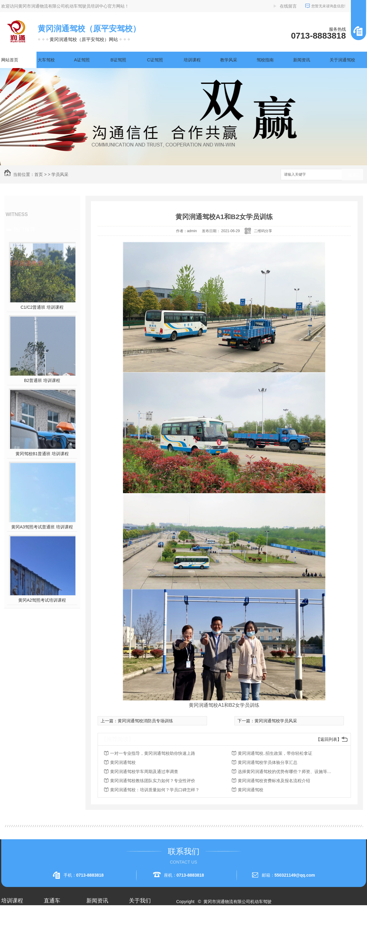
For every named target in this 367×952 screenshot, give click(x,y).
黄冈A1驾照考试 (59, 924)
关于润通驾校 (342, 59)
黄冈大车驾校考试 (61, 935)
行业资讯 (94, 924)
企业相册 (137, 924)
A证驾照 (82, 59)
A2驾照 (8, 935)
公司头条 (94, 913)
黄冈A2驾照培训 (59, 913)
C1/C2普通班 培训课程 (42, 307)
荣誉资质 (137, 935)
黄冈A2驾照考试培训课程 (42, 600)
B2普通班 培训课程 (42, 380)
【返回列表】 (328, 739)
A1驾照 (8, 924)
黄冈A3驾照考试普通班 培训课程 (42, 526)
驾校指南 (265, 59)
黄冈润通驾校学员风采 (275, 720)
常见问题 (94, 935)
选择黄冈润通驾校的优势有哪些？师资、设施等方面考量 (286, 771)
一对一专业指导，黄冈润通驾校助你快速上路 (152, 753)
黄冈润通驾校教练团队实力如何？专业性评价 (152, 780)
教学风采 (228, 59)
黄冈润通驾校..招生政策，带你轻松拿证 (275, 753)
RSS (204, 923)
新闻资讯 (301, 59)
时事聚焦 (94, 946)
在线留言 (288, 6)
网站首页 (9, 59)
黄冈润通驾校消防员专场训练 (145, 720)
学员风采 (59, 174)
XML (215, 923)
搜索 (352, 174)
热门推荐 (24, 229)
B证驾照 (118, 59)
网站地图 (188, 923)
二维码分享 (263, 231)
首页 (38, 174)
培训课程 (192, 59)
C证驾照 (155, 59)
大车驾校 (46, 59)
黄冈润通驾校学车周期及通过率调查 (144, 771)
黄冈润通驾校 (123, 762)
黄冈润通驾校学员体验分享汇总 (267, 762)
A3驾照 (8, 946)
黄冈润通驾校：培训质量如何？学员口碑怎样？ (154, 789)
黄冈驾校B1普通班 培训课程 (42, 453)
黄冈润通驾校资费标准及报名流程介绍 (274, 780)
